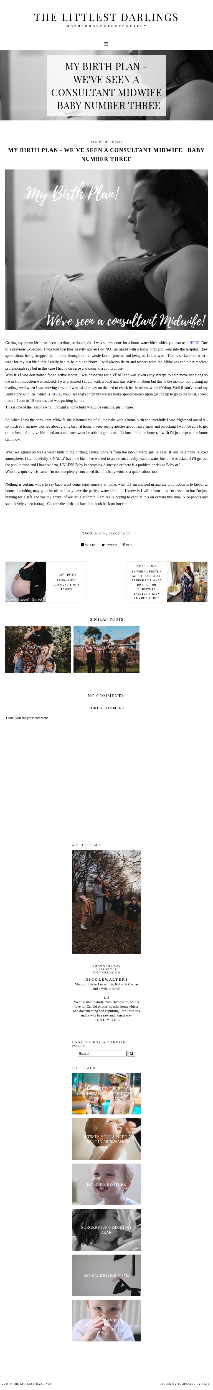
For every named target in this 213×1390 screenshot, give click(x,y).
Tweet (110, 545)
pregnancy (119, 533)
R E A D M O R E (106, 1020)
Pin (127, 545)
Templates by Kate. (194, 1384)
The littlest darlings (106, 16)
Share (89, 545)
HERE (194, 343)
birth (100, 533)
